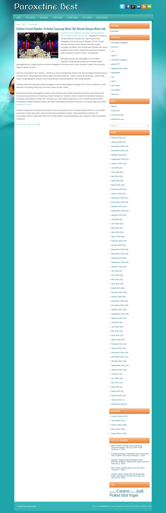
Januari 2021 (116, 400)
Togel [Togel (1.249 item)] (133, 495)
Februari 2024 (117, 241)
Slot (33, 124)
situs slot (114, 94)
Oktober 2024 (116, 206)
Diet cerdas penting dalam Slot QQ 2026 (128, 468)
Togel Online (30, 17)
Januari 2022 (116, 348)
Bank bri (145, 506)
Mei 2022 (115, 331)
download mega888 (119, 43)
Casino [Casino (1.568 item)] (123, 491)
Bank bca (132, 506)
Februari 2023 (117, 292)
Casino (19, 124)
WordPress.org (117, 119)
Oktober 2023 (116, 258)
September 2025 (118, 159)
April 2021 (115, 387)
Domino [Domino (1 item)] (132, 492)
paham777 (115, 64)
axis (127, 506)
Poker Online (58, 17)
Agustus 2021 (117, 370)
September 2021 (118, 365)
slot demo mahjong (119, 60)
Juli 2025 (115, 168)
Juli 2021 (115, 374)
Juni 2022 (115, 327)
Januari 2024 (116, 245)
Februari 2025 (117, 189)
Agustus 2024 (117, 215)
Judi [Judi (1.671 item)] (139, 491)
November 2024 (118, 202)
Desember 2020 (118, 404)
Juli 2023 (115, 271)
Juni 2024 (115, 224)
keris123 (114, 47)
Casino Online (72, 17)
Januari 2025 (116, 193)
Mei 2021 (115, 383)
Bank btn (152, 506)
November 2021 (118, 357)
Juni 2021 (115, 378)
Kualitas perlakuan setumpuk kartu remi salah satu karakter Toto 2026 (130, 455)
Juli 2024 (115, 219)
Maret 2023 (116, 288)
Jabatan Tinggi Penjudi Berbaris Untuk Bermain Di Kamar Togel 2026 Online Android (130, 461)
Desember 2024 (118, 198)
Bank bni (139, 506)
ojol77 (113, 81)
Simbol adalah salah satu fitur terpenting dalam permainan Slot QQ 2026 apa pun (128, 475)
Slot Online (87, 17)
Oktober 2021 (116, 361)
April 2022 (115, 335)
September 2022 (118, 314)
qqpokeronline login (119, 68)
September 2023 (118, 262)
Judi (24, 124)
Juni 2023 (115, 275)
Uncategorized (102, 17)
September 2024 (118, 211)
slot (112, 51)
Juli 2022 (115, 322)
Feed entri (115, 111)
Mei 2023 (115, 279)
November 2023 (118, 254)
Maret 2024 (116, 236)
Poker (29, 124)
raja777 (114, 55)
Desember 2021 (118, 352)
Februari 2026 (117, 138)
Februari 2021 (117, 395)
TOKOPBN (113, 31)
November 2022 (118, 305)
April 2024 (115, 232)
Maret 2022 (116, 340)
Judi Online (44, 17)
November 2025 (118, 151)
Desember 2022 (118, 301)
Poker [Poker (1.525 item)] (114, 495)
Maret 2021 (116, 391)
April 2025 (115, 181)
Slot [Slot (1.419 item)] (124, 495)
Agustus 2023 (117, 267)
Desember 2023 (118, 249)
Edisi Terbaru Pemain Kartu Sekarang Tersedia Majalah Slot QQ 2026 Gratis (127, 447)
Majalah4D (115, 73)
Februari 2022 (117, 344)
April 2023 (115, 284)
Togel (38, 124)
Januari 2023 (116, 297)
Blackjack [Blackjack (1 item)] (112, 492)
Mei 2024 (115, 228)
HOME (18, 17)
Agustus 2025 (117, 163)
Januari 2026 (116, 142)
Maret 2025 (116, 185)
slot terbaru (115, 90)
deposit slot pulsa (23, 104)
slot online (115, 85)
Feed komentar (117, 115)
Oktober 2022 (116, 309)
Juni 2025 (115, 172)
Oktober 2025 (116, 155)
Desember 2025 (118, 146)
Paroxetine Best (29, 506)
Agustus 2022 (117, 318)
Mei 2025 (115, 176)
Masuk (114, 106)
